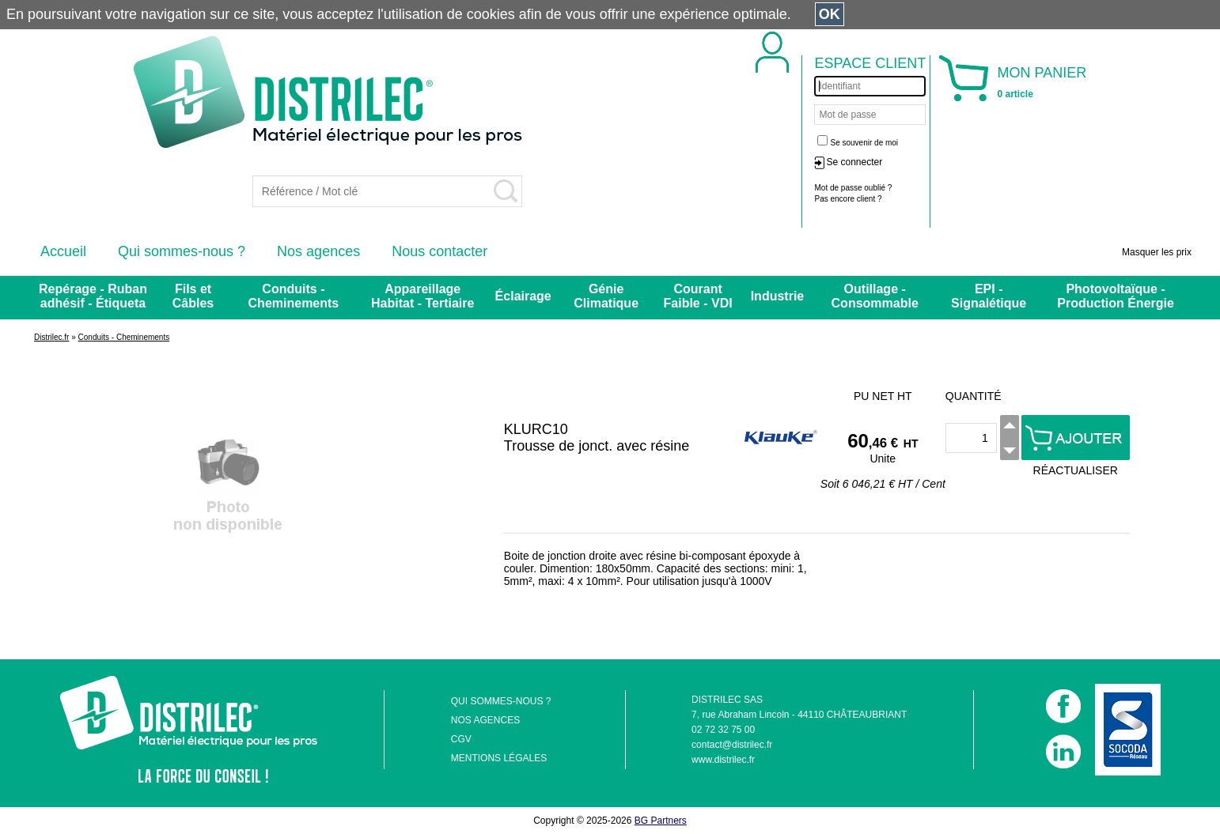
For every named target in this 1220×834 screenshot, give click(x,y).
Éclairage (523, 296)
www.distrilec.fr (723, 759)
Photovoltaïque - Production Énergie (1115, 296)
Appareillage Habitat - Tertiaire (422, 296)
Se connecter (854, 162)
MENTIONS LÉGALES (499, 758)
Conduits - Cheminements (293, 296)
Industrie (778, 296)
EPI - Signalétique (988, 296)
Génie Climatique (606, 296)
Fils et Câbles (193, 296)
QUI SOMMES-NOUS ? (501, 701)
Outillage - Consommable (875, 296)
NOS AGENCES (485, 720)
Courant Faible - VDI (698, 296)
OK (829, 14)
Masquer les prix (1157, 252)
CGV (461, 739)
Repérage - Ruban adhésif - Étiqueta (93, 296)
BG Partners (661, 820)
